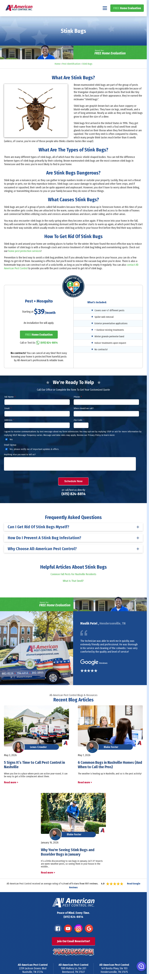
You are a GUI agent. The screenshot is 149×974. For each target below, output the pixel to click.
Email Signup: (10, 452)
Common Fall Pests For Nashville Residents (73, 582)
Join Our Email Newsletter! (73, 949)
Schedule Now (73, 489)
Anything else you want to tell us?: (20, 462)
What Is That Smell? (73, 588)
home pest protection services (24, 259)
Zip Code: (79, 428)
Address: (9, 428)
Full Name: (9, 404)
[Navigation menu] (105, 16)
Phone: (78, 404)
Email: (7, 416)
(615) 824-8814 (132, 4)
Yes (9, 447)
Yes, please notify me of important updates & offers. (32, 457)
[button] (141, 966)
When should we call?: (84, 416)
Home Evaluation (127, 16)
